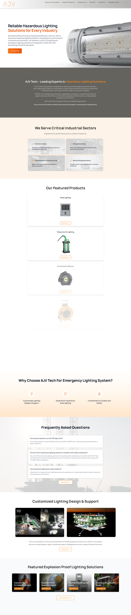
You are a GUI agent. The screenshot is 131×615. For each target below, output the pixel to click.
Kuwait (69, 582)
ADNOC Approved (92, 582)
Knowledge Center (114, 2)
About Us (109, 572)
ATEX (88, 576)
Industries (93, 2)
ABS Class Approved (93, 592)
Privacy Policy (61, 608)
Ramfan (50, 579)
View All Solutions (65, 504)
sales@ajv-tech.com (111, 601)
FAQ (107, 586)
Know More (65, 446)
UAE (68, 572)
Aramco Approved (92, 586)
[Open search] (126, 2)
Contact (108, 576)
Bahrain (69, 589)
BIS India (89, 579)
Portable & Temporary (69, 2)
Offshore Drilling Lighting (36, 586)
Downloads (109, 582)
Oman (69, 586)
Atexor (49, 576)
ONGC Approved (91, 589)
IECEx (88, 572)
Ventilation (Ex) (83, 2)
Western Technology (54, 582)
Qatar (69, 579)
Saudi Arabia (71, 576)
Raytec (49, 572)
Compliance (102, 2)
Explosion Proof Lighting (53, 2)
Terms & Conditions (75, 608)
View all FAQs (65, 379)
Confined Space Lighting (36, 582)
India (68, 592)
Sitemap (51, 608)
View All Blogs (66, 554)
